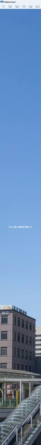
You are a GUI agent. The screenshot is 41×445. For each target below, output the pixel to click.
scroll (20, 443)
